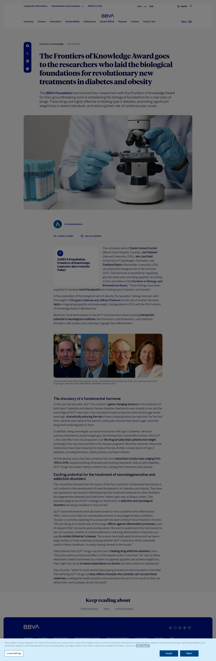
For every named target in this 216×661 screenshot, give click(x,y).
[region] (108, 649)
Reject (189, 653)
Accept (169, 653)
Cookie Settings (14, 653)
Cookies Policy (143, 646)
